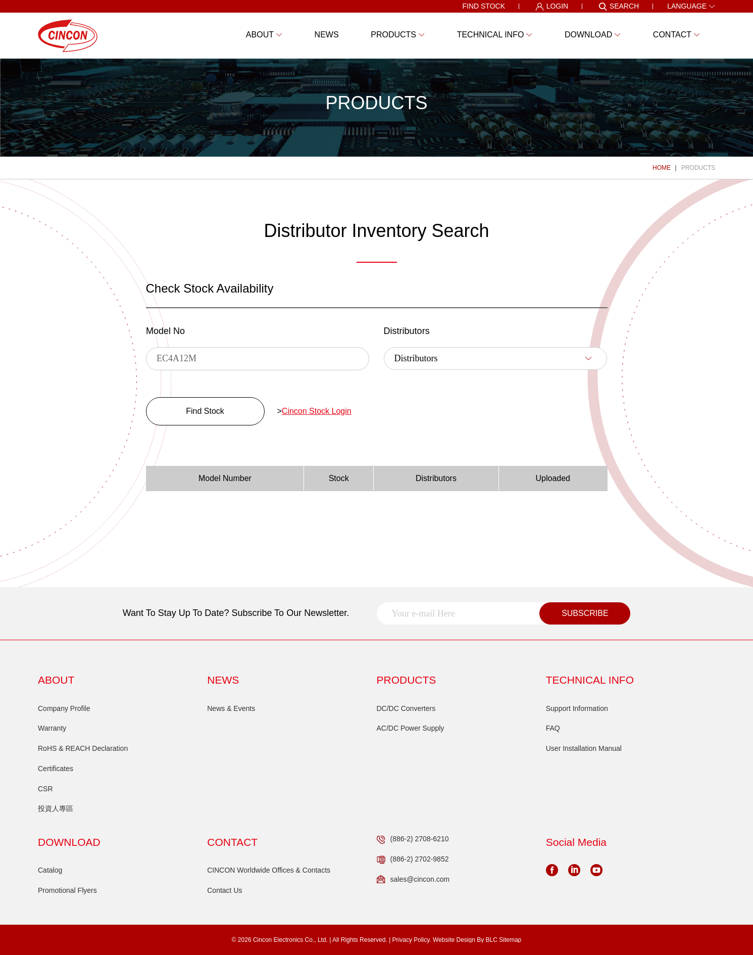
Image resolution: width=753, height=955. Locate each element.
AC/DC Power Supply (410, 728)
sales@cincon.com (413, 879)
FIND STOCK (483, 6)
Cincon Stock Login (317, 411)
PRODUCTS (698, 167)
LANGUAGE (691, 6)
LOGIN (552, 6)
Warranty (52, 728)
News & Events (231, 708)
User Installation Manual (584, 748)
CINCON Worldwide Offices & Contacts (268, 870)
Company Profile (64, 708)
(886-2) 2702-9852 (413, 859)
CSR (45, 789)
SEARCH (618, 6)
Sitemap (510, 940)
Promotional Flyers (67, 890)
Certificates (55, 769)
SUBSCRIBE (585, 613)
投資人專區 (55, 808)
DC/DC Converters (406, 708)
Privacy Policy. (411, 939)
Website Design (454, 940)
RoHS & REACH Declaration (83, 748)
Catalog (50, 870)
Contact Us (224, 890)
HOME (661, 167)
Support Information (577, 708)
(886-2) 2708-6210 (413, 839)
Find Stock (205, 411)
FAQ (553, 728)
